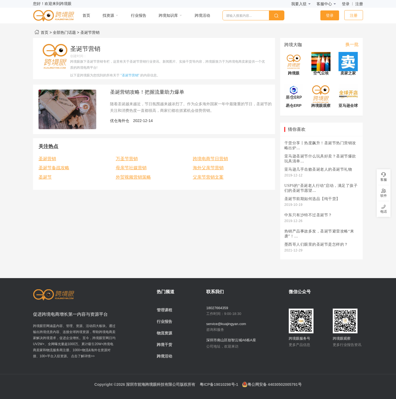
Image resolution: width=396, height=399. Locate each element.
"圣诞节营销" (129, 75)
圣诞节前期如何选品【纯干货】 (312, 199)
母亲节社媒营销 (131, 167)
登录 (346, 4)
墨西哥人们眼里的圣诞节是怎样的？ (316, 244)
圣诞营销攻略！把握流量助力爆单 (147, 92)
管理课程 (164, 310)
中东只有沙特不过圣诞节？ (308, 215)
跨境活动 (164, 356)
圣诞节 (45, 177)
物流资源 (164, 333)
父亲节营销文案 (208, 177)
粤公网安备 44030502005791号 (272, 384)
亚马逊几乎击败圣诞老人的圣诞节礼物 (318, 169)
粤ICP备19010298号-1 (219, 384)
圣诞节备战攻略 (53, 167)
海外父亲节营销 (208, 167)
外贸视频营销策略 (133, 177)
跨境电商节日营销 (210, 158)
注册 (359, 3)
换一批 (352, 44)
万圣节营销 (127, 158)
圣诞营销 (47, 158)
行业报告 (164, 321)
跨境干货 (164, 344)
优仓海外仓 (119, 120)
